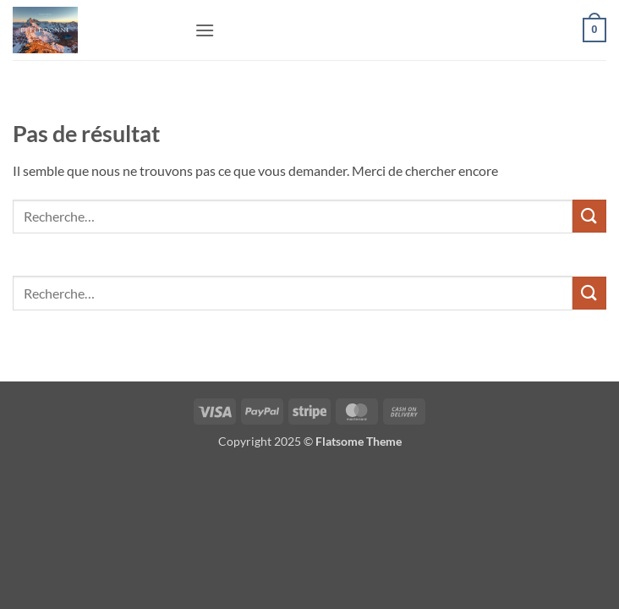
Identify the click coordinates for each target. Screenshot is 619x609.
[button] (204, 30)
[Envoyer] (589, 216)
